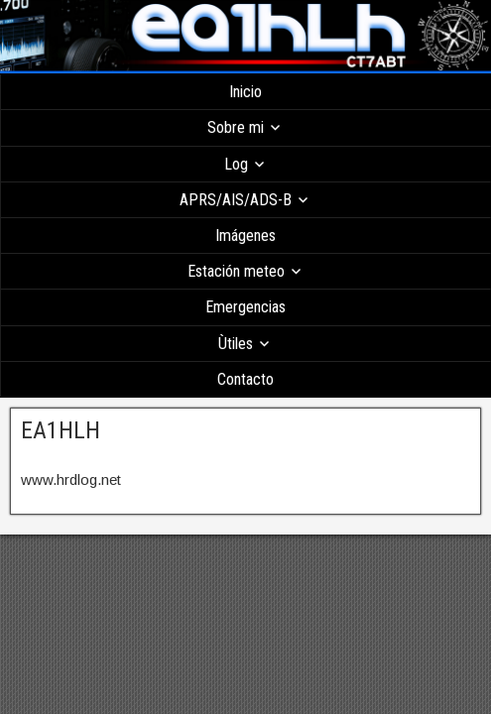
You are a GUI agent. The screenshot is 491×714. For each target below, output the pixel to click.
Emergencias (245, 307)
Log (236, 164)
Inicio (245, 91)
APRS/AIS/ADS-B (236, 199)
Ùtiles (235, 343)
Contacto (245, 379)
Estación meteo (236, 271)
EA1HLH (60, 430)
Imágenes (245, 235)
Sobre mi (235, 127)
